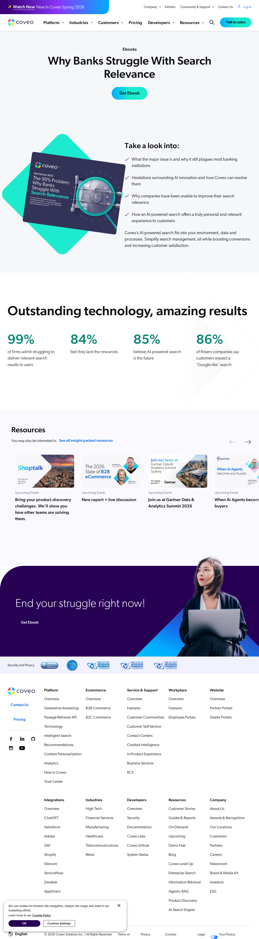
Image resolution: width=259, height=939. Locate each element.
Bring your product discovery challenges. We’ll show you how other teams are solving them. (43, 509)
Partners (170, 7)
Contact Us (225, 7)
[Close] (119, 905)
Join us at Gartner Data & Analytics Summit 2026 (171, 503)
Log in (247, 7)
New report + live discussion (109, 499)
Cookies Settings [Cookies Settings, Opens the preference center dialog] (59, 923)
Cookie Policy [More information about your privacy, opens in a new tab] (41, 915)
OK (24, 923)
